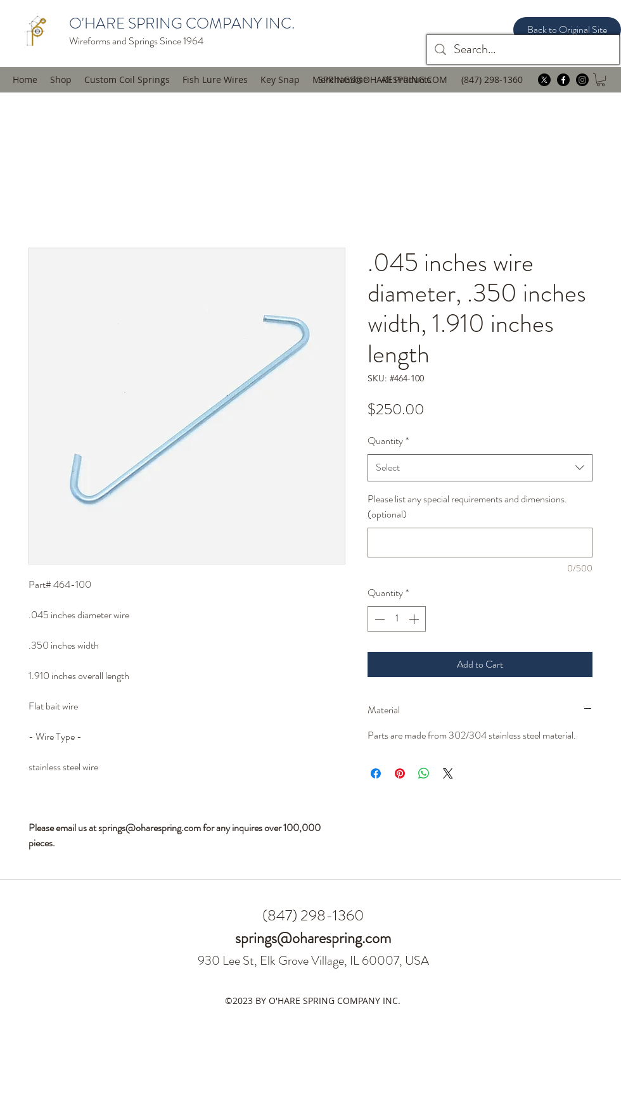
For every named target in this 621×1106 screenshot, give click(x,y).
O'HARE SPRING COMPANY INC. (182, 23)
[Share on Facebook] (375, 773)
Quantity (388, 440)
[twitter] (544, 79)
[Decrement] (378, 619)
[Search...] (523, 49)
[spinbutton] (396, 619)
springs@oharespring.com (313, 938)
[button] (215, 79)
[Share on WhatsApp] (424, 773)
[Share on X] (448, 773)
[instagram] (582, 79)
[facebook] (563, 79)
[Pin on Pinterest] (399, 773)
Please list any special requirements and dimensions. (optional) (467, 507)
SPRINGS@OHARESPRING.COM (382, 79)
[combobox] (480, 467)
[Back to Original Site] (567, 29)
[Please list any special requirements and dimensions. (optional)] (480, 542)
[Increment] (415, 619)
